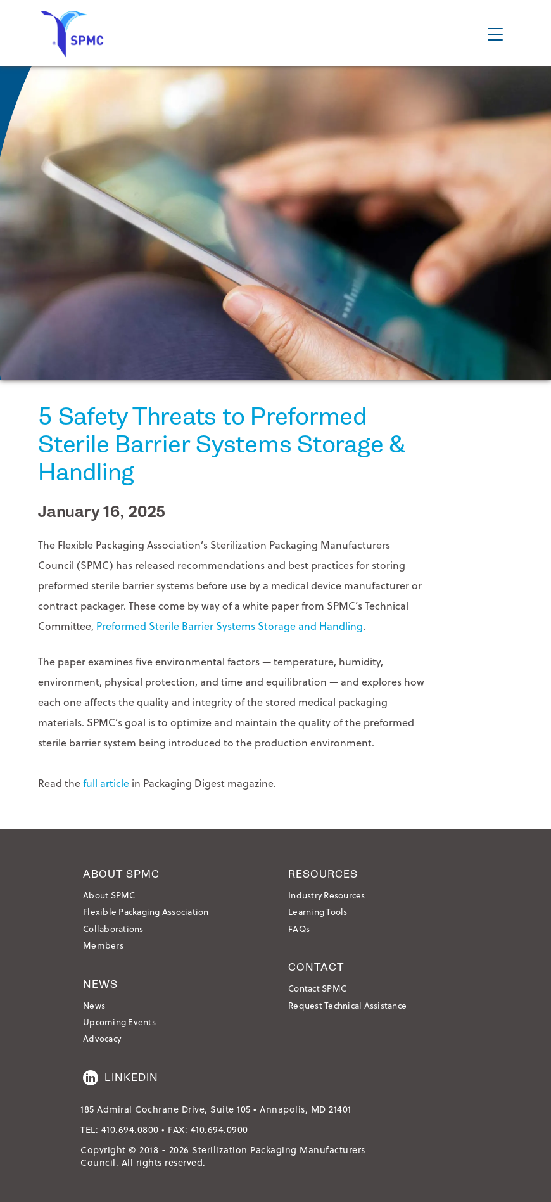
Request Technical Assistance (347, 1005)
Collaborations (113, 928)
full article (106, 783)
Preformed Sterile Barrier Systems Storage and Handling (229, 625)
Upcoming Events (119, 1021)
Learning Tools (318, 911)
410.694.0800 (130, 1129)
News (94, 1005)
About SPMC (109, 895)
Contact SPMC (317, 988)
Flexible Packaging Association (146, 911)
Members (103, 945)
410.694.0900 (219, 1129)
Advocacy (102, 1038)
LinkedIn (120, 1077)
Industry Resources (326, 895)
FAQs (299, 928)
